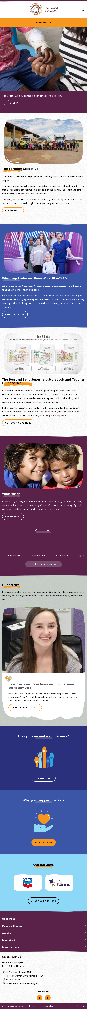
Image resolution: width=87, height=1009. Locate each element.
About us (7, 933)
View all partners (43, 901)
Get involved (43, 778)
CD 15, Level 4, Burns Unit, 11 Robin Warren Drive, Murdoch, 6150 (25, 973)
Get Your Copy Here (19, 423)
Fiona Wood (8, 940)
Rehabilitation (61, 555)
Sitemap (35, 1006)
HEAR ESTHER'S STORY (25, 707)
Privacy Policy (47, 1006)
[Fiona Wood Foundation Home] (44, 9)
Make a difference (12, 926)
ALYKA (82, 1006)
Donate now (43, 22)
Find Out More (16, 315)
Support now (44, 842)
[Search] (83, 10)
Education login (11, 947)
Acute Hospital (38, 555)
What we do (8, 918)
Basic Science (14, 555)
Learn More (14, 211)
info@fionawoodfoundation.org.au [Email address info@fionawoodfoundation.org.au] (22, 983)
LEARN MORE (13, 516)
